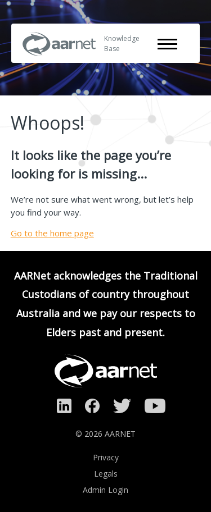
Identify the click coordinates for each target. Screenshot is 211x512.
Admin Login (105, 489)
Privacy (106, 457)
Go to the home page (52, 233)
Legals (106, 473)
